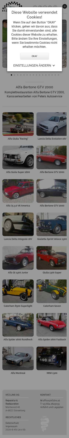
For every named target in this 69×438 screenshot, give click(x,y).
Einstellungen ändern (32, 65)
